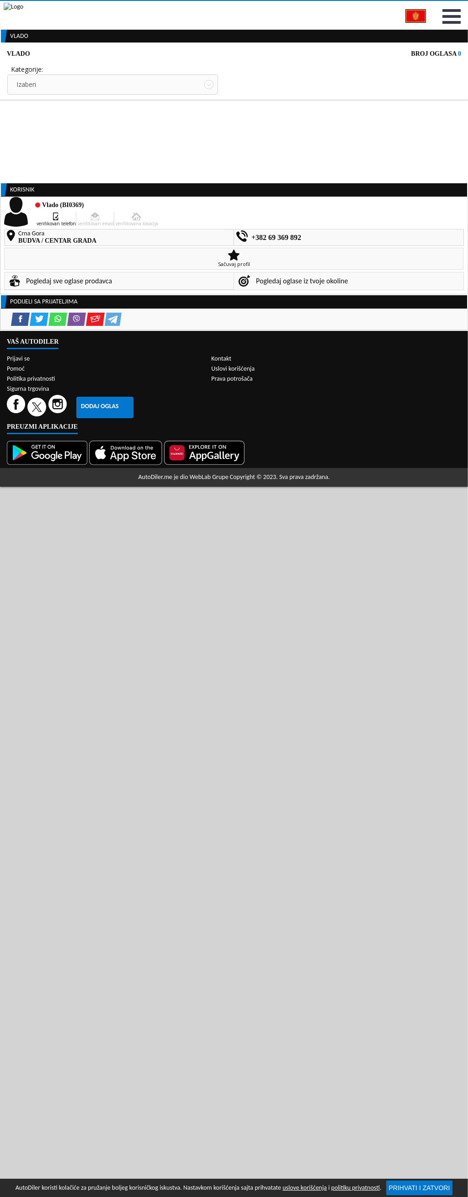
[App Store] (126, 1049)
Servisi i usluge (313, 69)
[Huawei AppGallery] (205, 1049)
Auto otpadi (254, 69)
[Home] (8, 69)
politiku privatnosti (355, 1188)
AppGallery (298, 9)
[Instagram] (58, 1002)
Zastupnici (203, 69)
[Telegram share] (113, 641)
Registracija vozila (383, 69)
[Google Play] (48, 1049)
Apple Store (242, 8)
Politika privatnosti (31, 975)
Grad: (19, 151)
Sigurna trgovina (28, 985)
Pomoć (16, 964)
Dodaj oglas (100, 1002)
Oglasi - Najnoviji (264, 166)
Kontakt (399, 8)
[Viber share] (76, 641)
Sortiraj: (242, 151)
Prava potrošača (231, 975)
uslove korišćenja (304, 1188)
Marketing (352, 9)
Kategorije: (27, 117)
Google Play (183, 8)
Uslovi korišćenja (233, 964)
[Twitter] (37, 1002)
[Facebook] (17, 1002)
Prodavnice (98, 69)
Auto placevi (151, 69)
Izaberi (26, 132)
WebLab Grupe (209, 1073)
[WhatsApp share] (57, 641)
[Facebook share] (20, 641)
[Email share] (95, 641)
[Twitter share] (39, 641)
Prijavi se (446, 8)
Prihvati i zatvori (419, 1188)
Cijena (240, 117)
